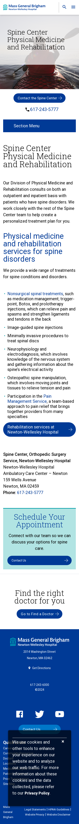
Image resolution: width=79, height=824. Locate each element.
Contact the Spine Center (37, 98)
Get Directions (41, 668)
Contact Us (19, 560)
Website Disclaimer (58, 814)
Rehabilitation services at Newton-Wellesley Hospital (32, 429)
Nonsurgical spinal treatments (35, 293)
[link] (63, 8)
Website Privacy (34, 814)
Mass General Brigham (8, 812)
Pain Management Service (29, 399)
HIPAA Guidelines (58, 809)
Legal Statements (35, 809)
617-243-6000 (39, 684)
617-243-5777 (44, 109)
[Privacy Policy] (37, 793)
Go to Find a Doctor (37, 614)
